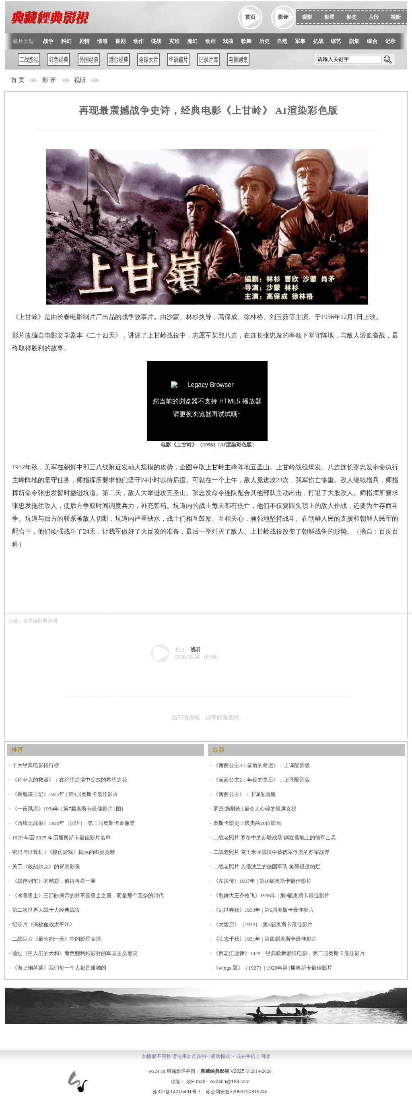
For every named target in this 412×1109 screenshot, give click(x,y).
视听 (80, 80)
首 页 (18, 80)
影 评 (49, 80)
